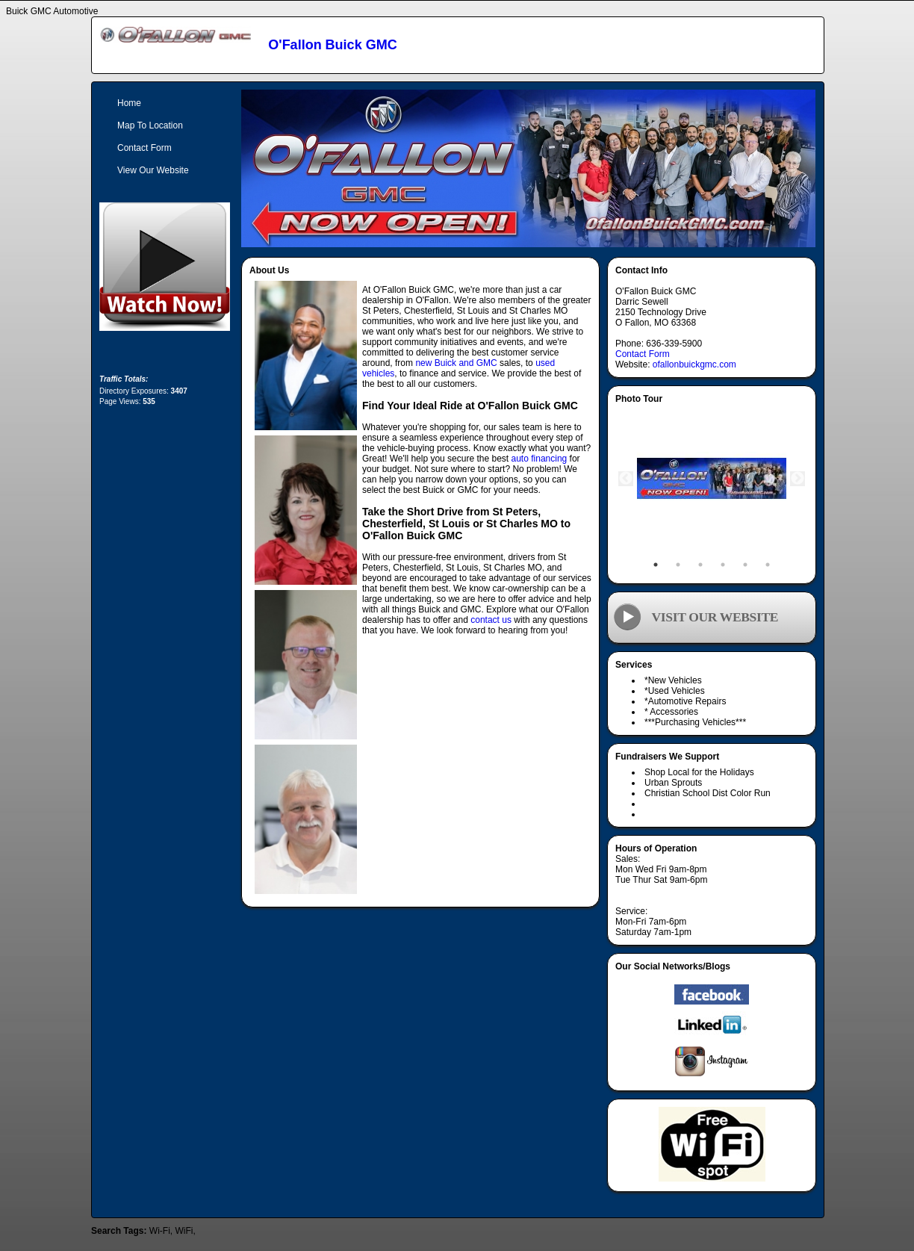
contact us (491, 620)
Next (797, 478)
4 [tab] (722, 564)
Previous (625, 478)
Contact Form (642, 354)
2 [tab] (678, 564)
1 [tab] (655, 564)
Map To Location (150, 125)
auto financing (540, 458)
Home (129, 103)
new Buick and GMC (456, 363)
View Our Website (153, 170)
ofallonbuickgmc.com (694, 364)
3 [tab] (700, 564)
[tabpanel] (711, 478)
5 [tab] (745, 564)
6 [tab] (767, 564)
